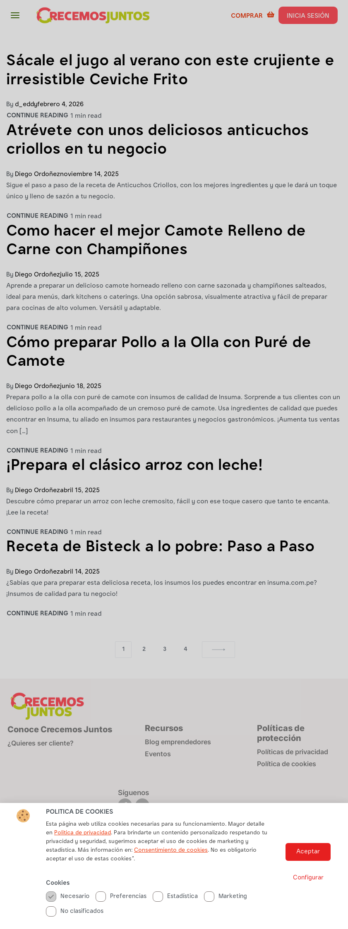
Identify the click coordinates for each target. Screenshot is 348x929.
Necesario (67, 910)
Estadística (175, 910)
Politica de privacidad (82, 847)
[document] (174, 464)
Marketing (225, 910)
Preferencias (121, 910)
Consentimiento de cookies (171, 864)
